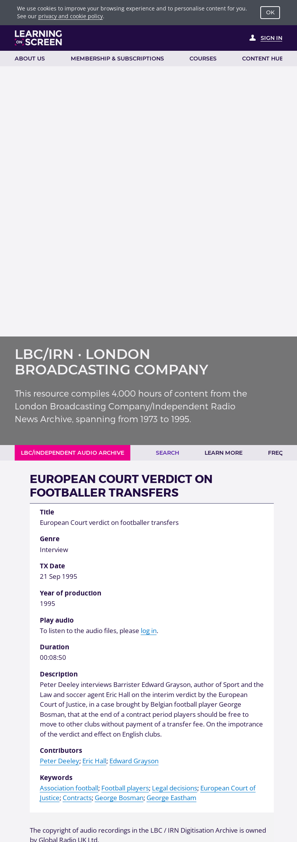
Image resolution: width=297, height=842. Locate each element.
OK (270, 12)
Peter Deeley (59, 760)
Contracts (77, 797)
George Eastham (171, 797)
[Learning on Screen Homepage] (38, 38)
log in (149, 630)
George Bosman (119, 797)
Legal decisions (174, 787)
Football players (125, 787)
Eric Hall (94, 760)
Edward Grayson (134, 760)
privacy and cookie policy (70, 16)
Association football (69, 787)
